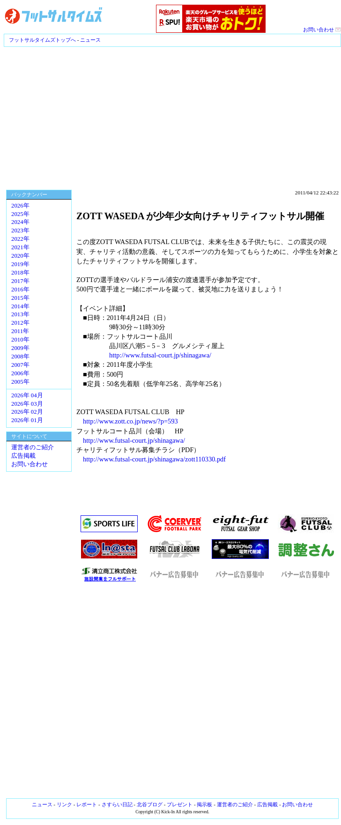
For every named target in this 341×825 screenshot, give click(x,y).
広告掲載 (23, 456)
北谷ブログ (150, 804)
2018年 (20, 272)
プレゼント (180, 804)
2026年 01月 (27, 420)
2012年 (20, 323)
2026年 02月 (27, 412)
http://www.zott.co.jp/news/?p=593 (130, 421)
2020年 (20, 256)
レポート (86, 804)
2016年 (20, 289)
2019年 (20, 264)
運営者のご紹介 (32, 447)
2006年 (20, 373)
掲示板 (204, 804)
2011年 (20, 331)
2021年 (20, 247)
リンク (64, 804)
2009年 (20, 348)
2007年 (20, 365)
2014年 (20, 306)
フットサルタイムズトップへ (42, 40)
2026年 (20, 205)
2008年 (20, 356)
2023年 (20, 230)
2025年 (20, 214)
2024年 (20, 222)
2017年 (20, 281)
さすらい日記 (117, 804)
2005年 (20, 382)
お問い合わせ (322, 29)
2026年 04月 (27, 395)
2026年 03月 (27, 404)
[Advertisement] (170, 117)
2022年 (20, 239)
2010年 (20, 339)
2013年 (20, 314)
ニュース (90, 40)
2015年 (20, 298)
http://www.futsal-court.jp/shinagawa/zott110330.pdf (154, 459)
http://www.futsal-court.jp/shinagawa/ (160, 355)
